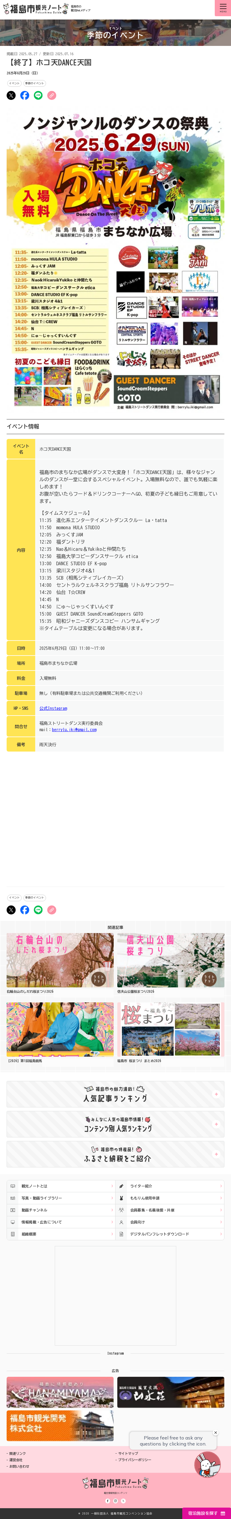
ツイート (11, 95)
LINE (38, 95)
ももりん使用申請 (138, 1198)
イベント (14, 83)
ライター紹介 (134, 1186)
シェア (24, 95)
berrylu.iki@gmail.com (74, 730)
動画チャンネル (27, 1210)
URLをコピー (51, 95)
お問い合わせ (19, 1466)
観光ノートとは (27, 1186)
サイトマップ (128, 1453)
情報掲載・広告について (34, 1222)
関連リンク (17, 1453)
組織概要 (21, 1234)
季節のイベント (34, 83)
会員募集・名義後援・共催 (145, 1210)
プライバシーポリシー (134, 1459)
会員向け (130, 1222)
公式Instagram (53, 708)
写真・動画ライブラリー (34, 1198)
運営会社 (16, 1459)
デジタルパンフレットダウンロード (152, 1234)
